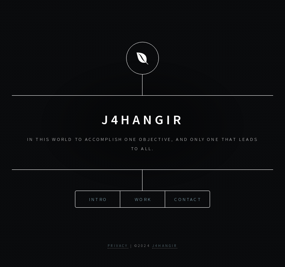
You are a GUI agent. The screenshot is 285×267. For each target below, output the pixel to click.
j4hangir (164, 246)
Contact (187, 199)
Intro (98, 199)
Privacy (118, 246)
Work (143, 199)
